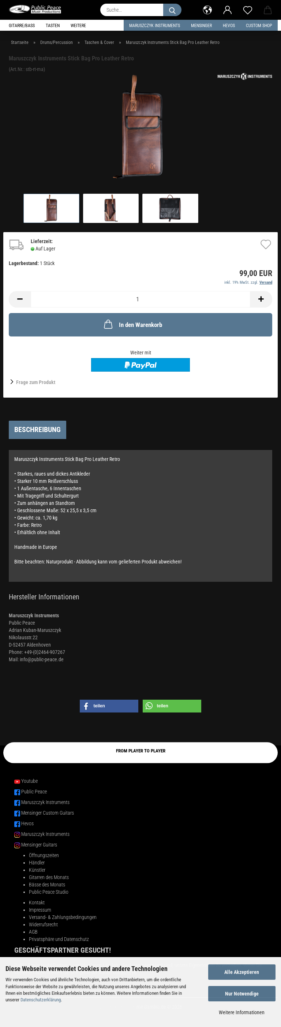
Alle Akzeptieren (241, 972)
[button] (207, 9)
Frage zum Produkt (35, 382)
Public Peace (34, 792)
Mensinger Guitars (39, 845)
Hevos (27, 823)
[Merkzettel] (247, 9)
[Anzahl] (140, 299)
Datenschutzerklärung (40, 999)
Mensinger (201, 25)
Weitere (78, 25)
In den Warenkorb (132, 324)
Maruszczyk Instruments (154, 25)
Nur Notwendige (242, 994)
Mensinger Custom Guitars (47, 813)
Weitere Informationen (242, 1012)
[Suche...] (172, 10)
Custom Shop (259, 25)
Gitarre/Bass (22, 25)
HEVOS (229, 25)
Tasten (53, 25)
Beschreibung (37, 429)
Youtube (29, 781)
